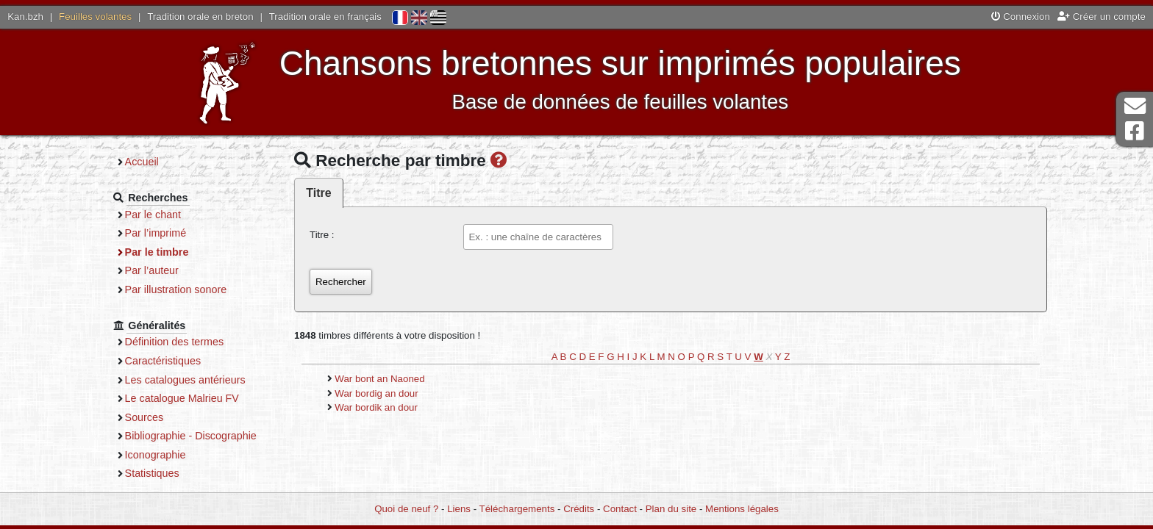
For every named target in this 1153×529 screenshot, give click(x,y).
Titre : (322, 234)
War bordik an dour (376, 407)
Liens (459, 508)
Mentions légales (742, 508)
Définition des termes (174, 342)
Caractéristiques (163, 361)
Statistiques (152, 473)
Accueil (142, 162)
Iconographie (155, 455)
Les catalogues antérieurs (185, 380)
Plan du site (671, 508)
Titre (318, 193)
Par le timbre (157, 252)
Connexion (1020, 16)
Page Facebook (1135, 131)
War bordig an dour (376, 393)
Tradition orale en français (325, 16)
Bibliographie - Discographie (191, 436)
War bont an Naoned (379, 378)
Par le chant (153, 214)
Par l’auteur (152, 270)
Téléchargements (517, 508)
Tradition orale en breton (200, 16)
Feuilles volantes (95, 16)
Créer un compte (1101, 16)
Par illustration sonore (176, 289)
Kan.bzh (25, 16)
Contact (620, 508)
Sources (144, 417)
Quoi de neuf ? (406, 508)
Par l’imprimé (156, 233)
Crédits (578, 508)
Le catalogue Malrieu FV (182, 398)
